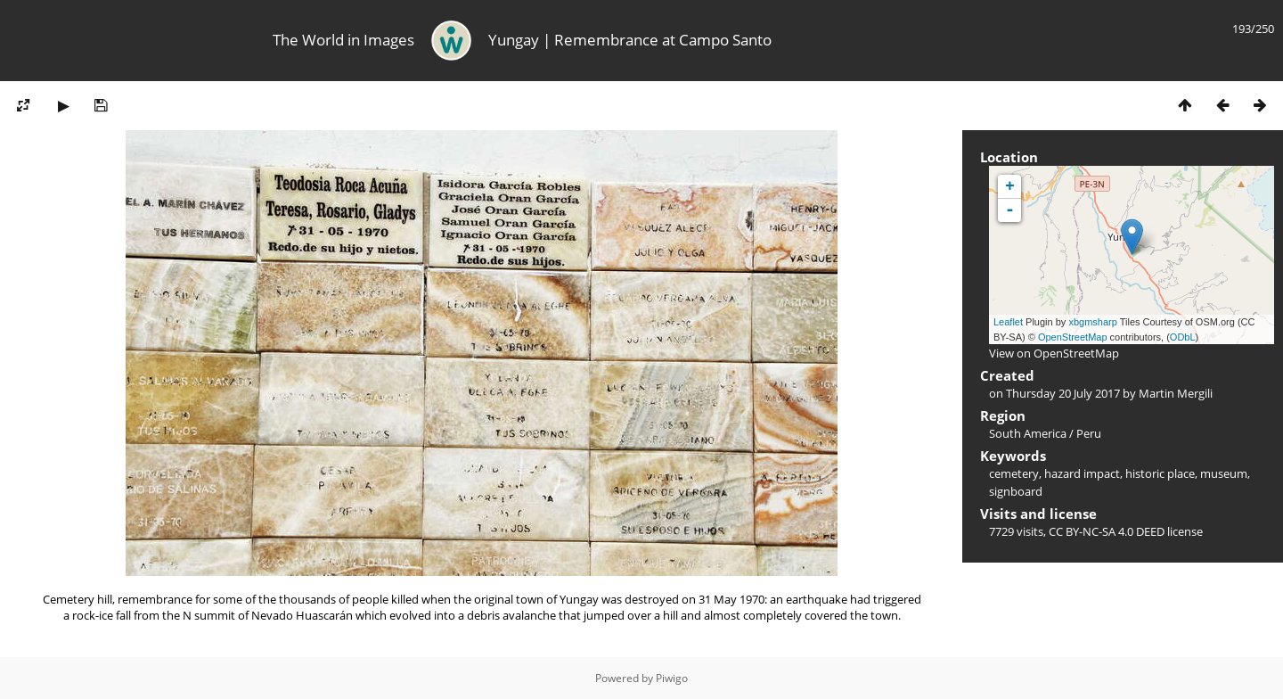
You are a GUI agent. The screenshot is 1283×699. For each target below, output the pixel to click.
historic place (1160, 473)
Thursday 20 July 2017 (1063, 393)
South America (1027, 433)
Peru (1088, 433)
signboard (1015, 491)
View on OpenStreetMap (1054, 353)
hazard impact (1082, 473)
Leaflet (1008, 322)
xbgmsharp (1092, 322)
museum (1223, 473)
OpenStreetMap (1072, 337)
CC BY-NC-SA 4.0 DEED (1107, 531)
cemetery (1014, 473)
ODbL (1183, 337)
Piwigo (672, 678)
